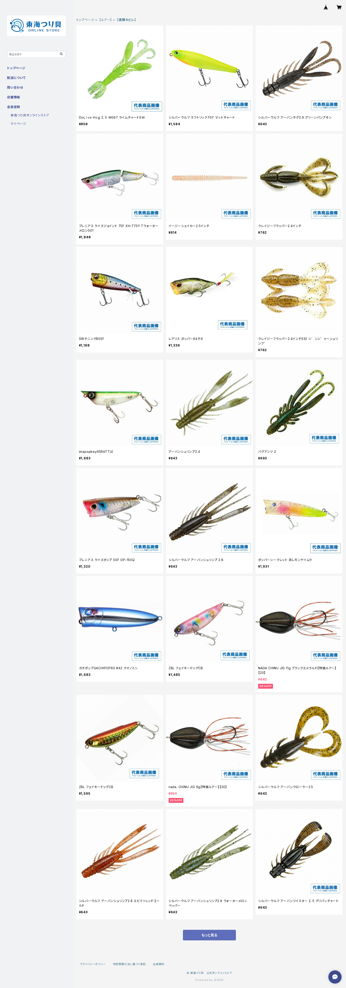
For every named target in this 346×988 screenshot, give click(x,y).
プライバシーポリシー (93, 964)
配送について (16, 78)
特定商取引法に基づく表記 (129, 964)
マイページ (18, 123)
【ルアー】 (105, 20)
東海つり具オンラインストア (30, 115)
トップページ (85, 20)
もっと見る (209, 935)
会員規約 (158, 964)
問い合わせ (15, 87)
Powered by (209, 980)
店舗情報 (13, 97)
